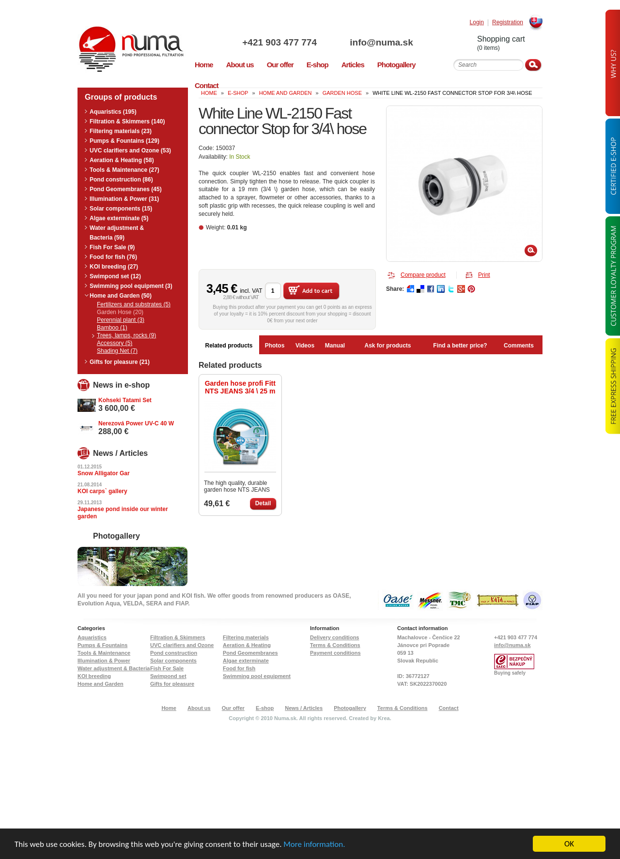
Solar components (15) (121, 208)
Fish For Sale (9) (112, 247)
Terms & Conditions (335, 645)
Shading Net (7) (117, 350)
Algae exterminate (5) (119, 218)
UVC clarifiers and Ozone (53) (130, 150)
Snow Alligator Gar (104, 473)
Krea (383, 718)
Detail (263, 503)
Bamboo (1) (112, 327)
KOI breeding (94, 676)
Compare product (423, 274)
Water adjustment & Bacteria (114, 668)
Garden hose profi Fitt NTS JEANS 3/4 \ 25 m (240, 387)
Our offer (233, 708)
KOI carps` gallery (102, 491)
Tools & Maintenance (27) (124, 169)
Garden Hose (342, 93)
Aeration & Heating (247, 645)
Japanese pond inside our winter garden (123, 513)
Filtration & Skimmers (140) (127, 121)
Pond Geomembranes (250, 653)
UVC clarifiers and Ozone (182, 645)
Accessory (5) (114, 343)
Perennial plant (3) (120, 319)
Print (484, 274)
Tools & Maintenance (104, 653)
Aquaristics (92, 637)
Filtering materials (246, 637)
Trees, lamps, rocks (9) (126, 335)
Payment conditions (335, 653)
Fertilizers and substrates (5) (133, 304)
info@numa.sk (381, 42)
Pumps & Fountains (102, 645)
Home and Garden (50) (121, 295)
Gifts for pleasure (172, 684)
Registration (507, 22)
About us (199, 708)
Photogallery (350, 708)
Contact (449, 708)
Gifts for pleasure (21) (120, 362)
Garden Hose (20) (120, 312)
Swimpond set (168, 676)
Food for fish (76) (113, 257)
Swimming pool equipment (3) (131, 286)
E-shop (265, 708)
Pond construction (173, 653)
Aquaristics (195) (113, 111)
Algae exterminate (246, 660)
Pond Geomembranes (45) (126, 189)
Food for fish (239, 668)
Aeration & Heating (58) (122, 160)
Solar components (173, 660)
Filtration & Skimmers (177, 637)
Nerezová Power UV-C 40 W (136, 423)
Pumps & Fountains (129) (124, 140)
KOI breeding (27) (114, 266)
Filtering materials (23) (121, 131)
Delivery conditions (334, 637)
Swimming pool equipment (257, 676)
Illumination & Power (104, 660)
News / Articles (304, 708)
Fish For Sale (167, 668)
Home (168, 708)
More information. (314, 844)
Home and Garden (285, 93)
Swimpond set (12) (115, 276)
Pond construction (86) (121, 179)
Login (477, 22)
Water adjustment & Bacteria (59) (117, 233)
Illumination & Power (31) (124, 199)
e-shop (238, 93)
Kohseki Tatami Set (125, 400)
